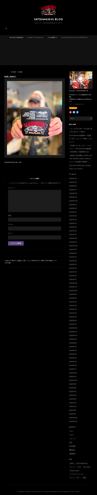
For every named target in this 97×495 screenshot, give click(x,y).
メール (10, 224)
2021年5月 (72, 399)
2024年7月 (73, 257)
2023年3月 (73, 317)
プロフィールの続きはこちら (76, 104)
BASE (72, 463)
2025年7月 (73, 212)
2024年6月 (73, 261)
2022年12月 (73, 328)
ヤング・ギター (75, 478)
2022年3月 (73, 362)
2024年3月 (73, 272)
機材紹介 (72, 450)
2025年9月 (73, 205)
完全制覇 (72, 446)
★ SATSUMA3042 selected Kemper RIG (74, 37)
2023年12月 (73, 283)
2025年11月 (73, 197)
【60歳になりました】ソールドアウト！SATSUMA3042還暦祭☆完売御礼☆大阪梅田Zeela (80, 149)
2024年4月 (73, 268)
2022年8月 (73, 343)
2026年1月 (72, 190)
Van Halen (86, 467)
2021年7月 (72, 392)
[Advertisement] (49, 53)
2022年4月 (73, 358)
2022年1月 (72, 369)
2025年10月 (73, 201)
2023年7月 (73, 302)
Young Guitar (74, 471)
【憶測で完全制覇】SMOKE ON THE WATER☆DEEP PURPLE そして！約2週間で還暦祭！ (80, 159)
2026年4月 (73, 178)
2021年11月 (73, 377)
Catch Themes (75, 491)
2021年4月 (72, 403)
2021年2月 (72, 410)
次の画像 (20, 72)
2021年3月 (72, 406)
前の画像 (13, 72)
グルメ (71, 431)
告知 (70, 442)
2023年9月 (73, 294)
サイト (10, 233)
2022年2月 (73, 365)
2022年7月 (73, 347)
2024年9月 (73, 249)
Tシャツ (72, 467)
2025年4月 (73, 223)
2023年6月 (73, 306)
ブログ (71, 435)
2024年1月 (72, 279)
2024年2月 (73, 276)
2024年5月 (73, 264)
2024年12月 (73, 238)
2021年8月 (72, 388)
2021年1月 (72, 414)
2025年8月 (73, 208)
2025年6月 (73, 216)
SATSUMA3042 (81, 463)
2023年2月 (73, 320)
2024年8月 (73, 253)
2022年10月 (73, 335)
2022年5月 (73, 354)
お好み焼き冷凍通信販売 (16, 37)
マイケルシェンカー (77, 474)
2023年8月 (73, 298)
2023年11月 (73, 287)
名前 (9, 215)
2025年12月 (73, 193)
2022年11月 (73, 332)
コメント (11, 188)
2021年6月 (72, 395)
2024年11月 (73, 242)
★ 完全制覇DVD (52, 37)
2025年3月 (73, 227)
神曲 (84, 478)
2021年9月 (72, 384)
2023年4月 (73, 313)
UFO (79, 467)
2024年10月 (73, 246)
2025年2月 (73, 231)
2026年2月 (73, 186)
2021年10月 (73, 380)
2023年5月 (73, 309)
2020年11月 (73, 421)
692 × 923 (18, 162)
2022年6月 (73, 350)
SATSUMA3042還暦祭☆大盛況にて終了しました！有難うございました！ (81, 139)
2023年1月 (72, 324)
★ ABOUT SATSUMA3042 (35, 37)
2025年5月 (73, 220)
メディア (72, 439)
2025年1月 (72, 235)
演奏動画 (72, 454)
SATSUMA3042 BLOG (48, 19)
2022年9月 (73, 339)
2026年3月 (73, 182)
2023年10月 (73, 291)
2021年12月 (73, 373)
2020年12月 (73, 418)
